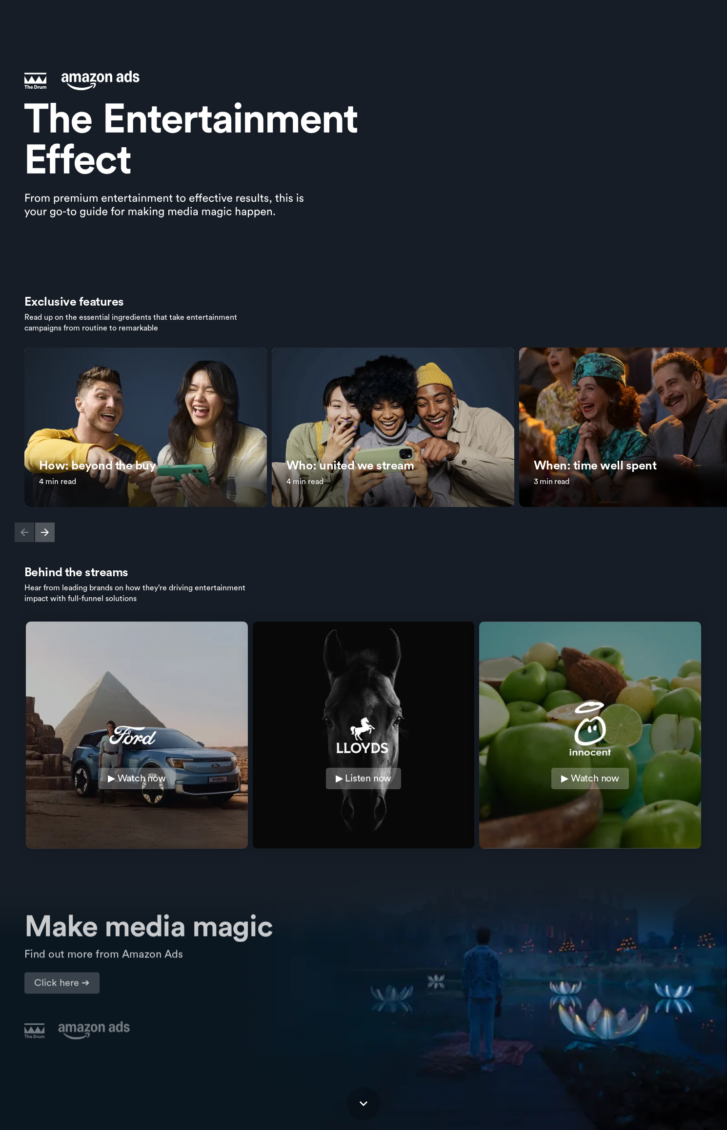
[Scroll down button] (363, 1103)
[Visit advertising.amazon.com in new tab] (62, 981)
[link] (145, 427)
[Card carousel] (363, 437)
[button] (24, 532)
